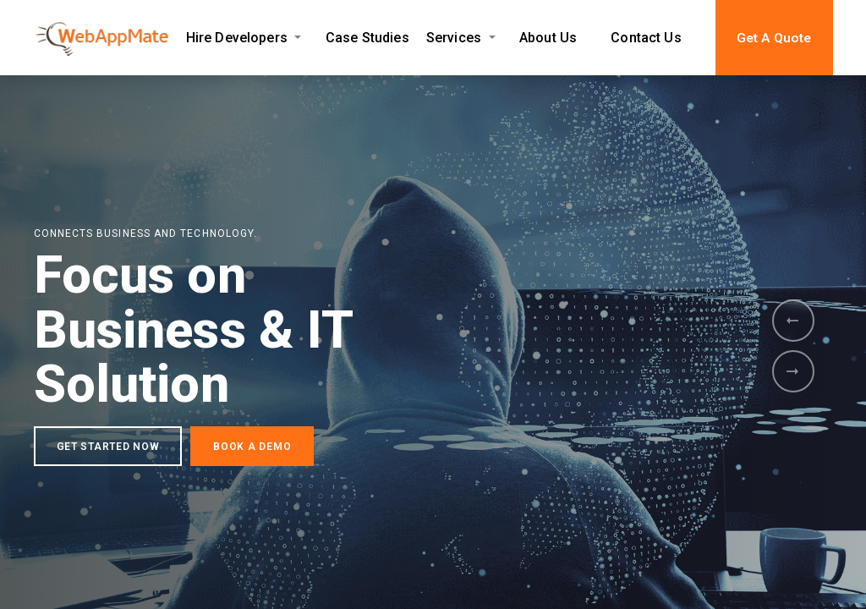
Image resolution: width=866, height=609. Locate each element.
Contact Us (646, 38)
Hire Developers (237, 38)
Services (453, 38)
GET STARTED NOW (108, 447)
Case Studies (367, 38)
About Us (548, 38)
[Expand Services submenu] (491, 38)
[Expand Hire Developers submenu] (298, 38)
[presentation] (793, 320)
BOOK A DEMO (252, 447)
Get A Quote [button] (774, 38)
